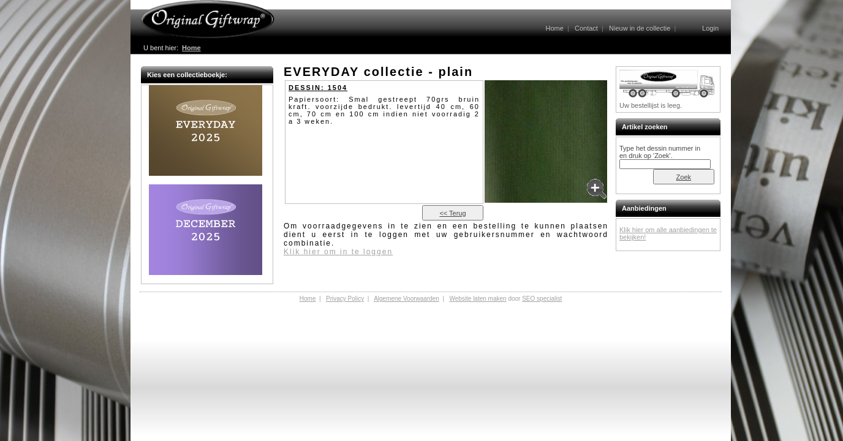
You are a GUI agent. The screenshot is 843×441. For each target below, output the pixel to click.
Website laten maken (477, 298)
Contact (586, 28)
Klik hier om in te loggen (338, 251)
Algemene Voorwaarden (406, 298)
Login (710, 28)
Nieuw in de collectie (639, 28)
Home (554, 28)
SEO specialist (542, 298)
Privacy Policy (345, 298)
